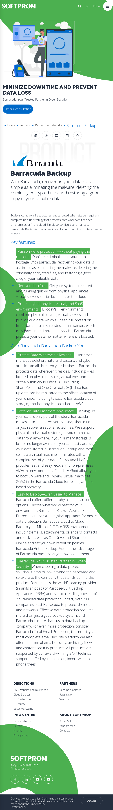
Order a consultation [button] (18, 109)
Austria (87, 6)
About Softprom (75, 715)
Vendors (25, 125)
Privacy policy (18, 807)
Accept (91, 801)
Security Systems (23, 708)
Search (79, 6)
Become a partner (70, 690)
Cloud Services (22, 694)
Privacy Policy (21, 735)
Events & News (22, 721)
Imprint (18, 730)
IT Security (19, 704)
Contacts (64, 730)
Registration (66, 694)
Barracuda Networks (48, 125)
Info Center (25, 715)
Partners (68, 684)
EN (95, 6)
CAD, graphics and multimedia (31, 690)
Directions (24, 684)
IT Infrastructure (23, 699)
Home (11, 125)
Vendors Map (67, 726)
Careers (18, 726)
